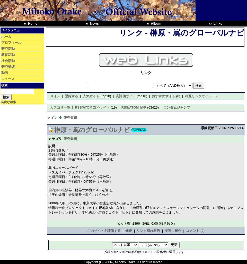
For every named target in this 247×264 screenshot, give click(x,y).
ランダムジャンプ (176, 107)
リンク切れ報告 (148, 231)
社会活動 (8, 61)
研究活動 (8, 49)
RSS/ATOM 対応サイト (92, 107)
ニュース (8, 79)
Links (217, 23)
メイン (55, 96)
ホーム (6, 37)
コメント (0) (195, 231)
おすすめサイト (163, 96)
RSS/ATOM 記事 (133, 107)
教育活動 (8, 55)
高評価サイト (126, 96)
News (94, 23)
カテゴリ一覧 (60, 107)
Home (32, 23)
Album (155, 23)
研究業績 (8, 67)
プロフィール (11, 43)
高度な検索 (8, 102)
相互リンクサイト (198, 96)
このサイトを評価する (104, 231)
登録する (71, 96)
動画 (4, 73)
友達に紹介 (173, 231)
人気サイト (91, 96)
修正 (128, 231)
